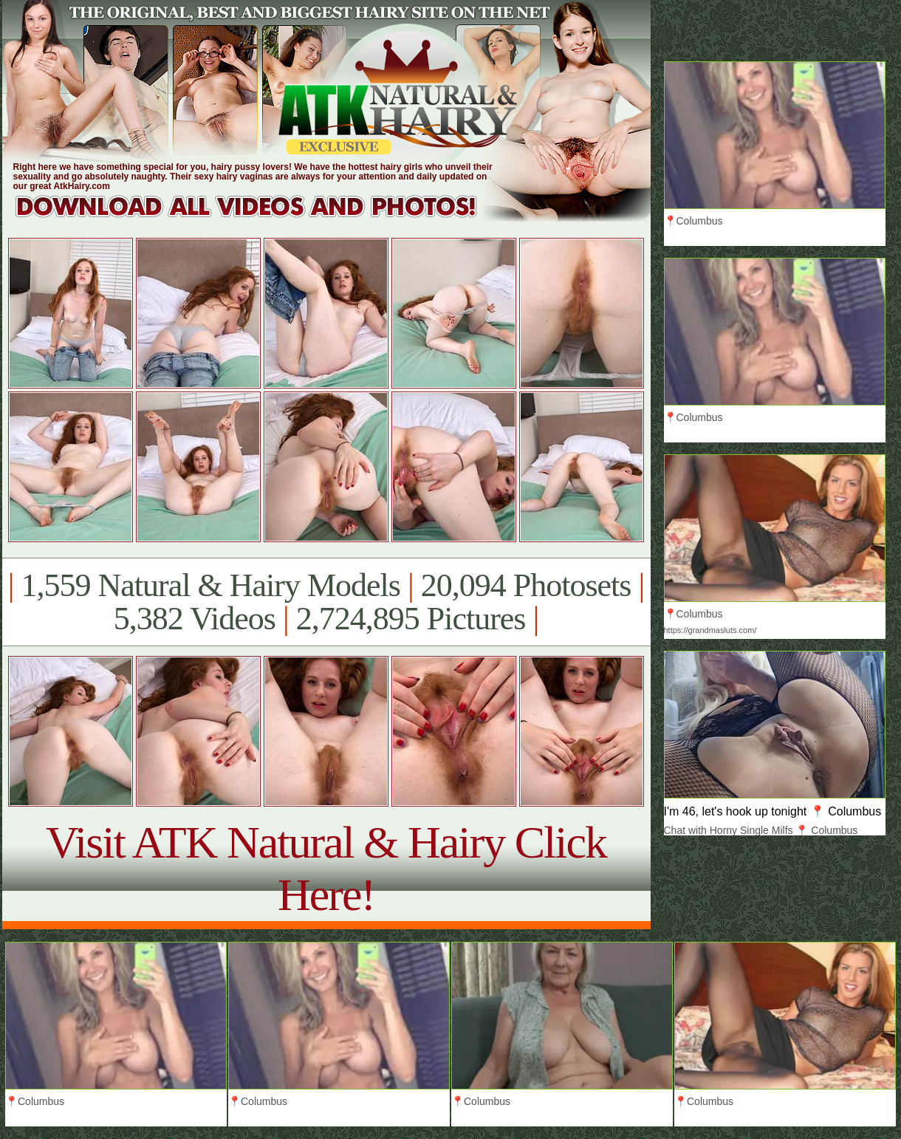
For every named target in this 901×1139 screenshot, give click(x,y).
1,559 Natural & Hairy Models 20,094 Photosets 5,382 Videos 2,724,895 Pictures (326, 602)
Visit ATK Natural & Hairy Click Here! (326, 868)
